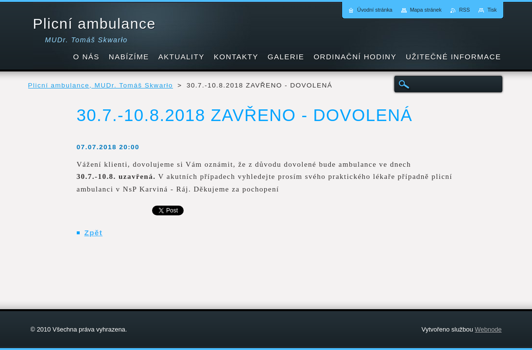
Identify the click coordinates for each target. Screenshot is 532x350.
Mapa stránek (426, 10)
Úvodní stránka (375, 10)
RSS (464, 10)
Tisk (492, 10)
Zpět (94, 232)
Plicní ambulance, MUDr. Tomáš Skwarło (100, 85)
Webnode (488, 329)
